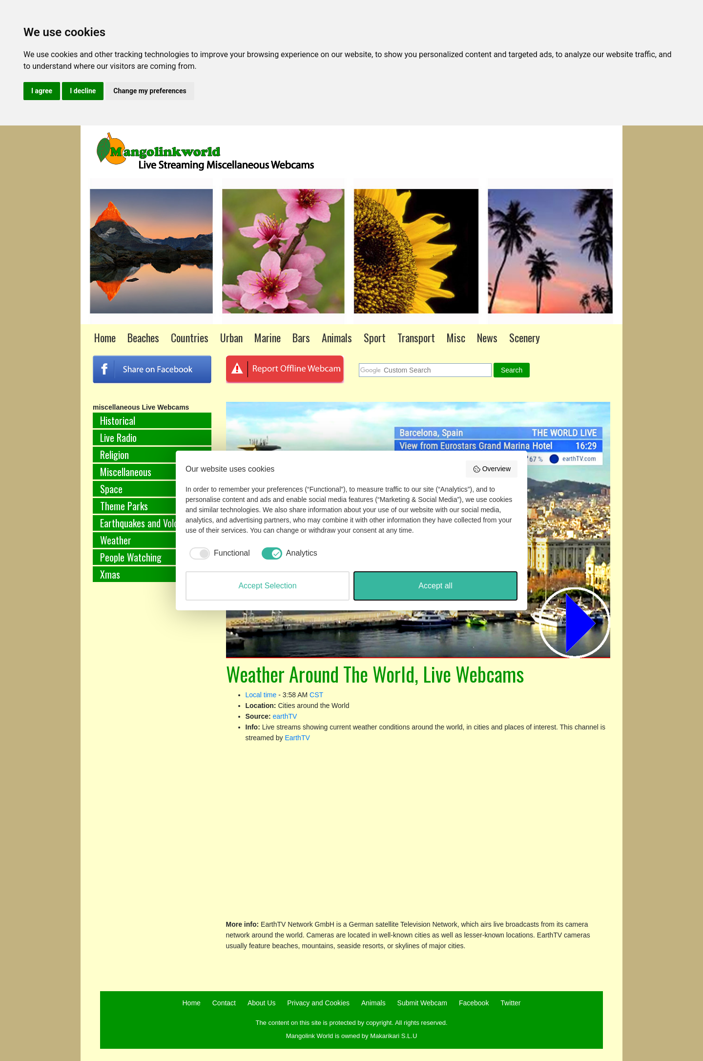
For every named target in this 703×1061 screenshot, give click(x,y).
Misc (456, 337)
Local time (261, 695)
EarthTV (297, 738)
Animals (337, 337)
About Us (262, 1003)
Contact (224, 1003)
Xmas (110, 574)
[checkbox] (218, 553)
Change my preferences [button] (149, 91)
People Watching (131, 557)
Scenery (524, 337)
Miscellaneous (125, 471)
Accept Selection (267, 586)
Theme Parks (124, 506)
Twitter (510, 1003)
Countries (189, 337)
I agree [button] (41, 91)
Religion (114, 454)
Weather (115, 540)
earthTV (285, 716)
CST (316, 695)
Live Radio (118, 437)
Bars (301, 337)
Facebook (474, 1003)
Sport (375, 337)
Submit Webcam (422, 1003)
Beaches (143, 337)
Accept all (435, 586)
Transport (416, 337)
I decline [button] (83, 91)
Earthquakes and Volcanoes (150, 523)
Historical (117, 420)
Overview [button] (492, 469)
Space (111, 488)
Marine (267, 337)
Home (105, 337)
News (487, 337)
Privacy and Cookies (318, 1003)
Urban (231, 337)
